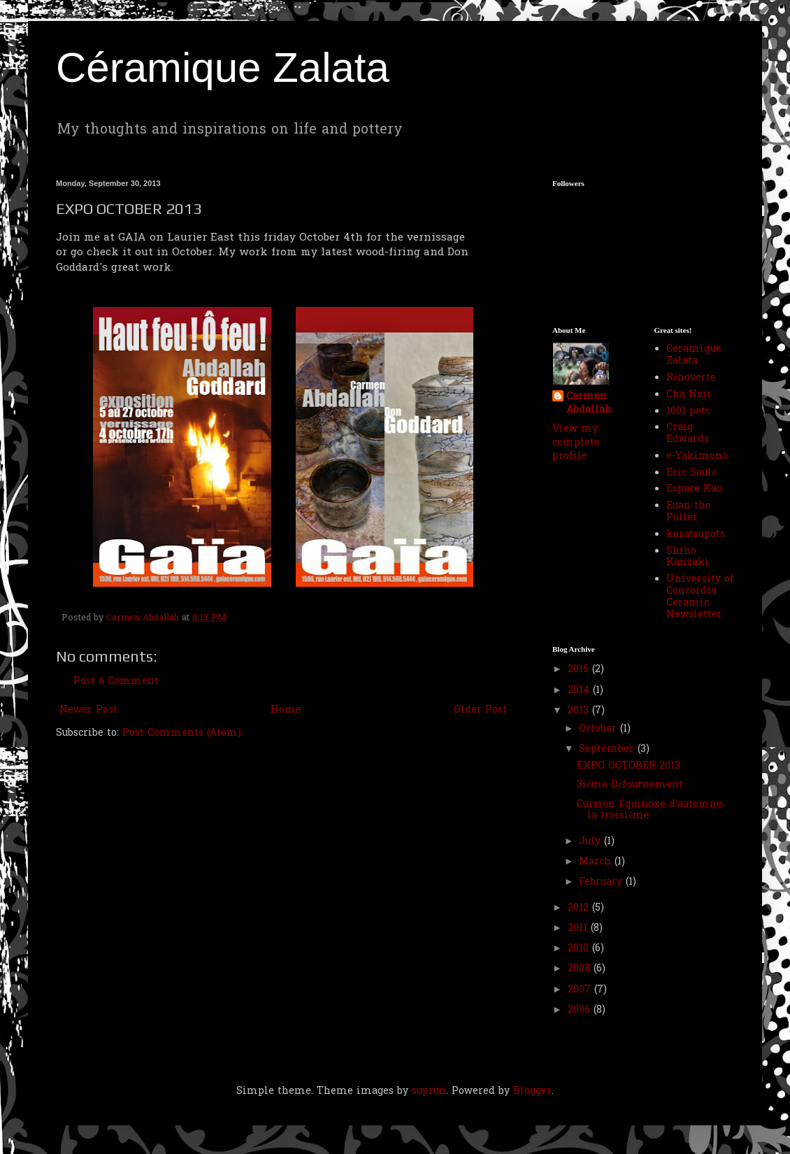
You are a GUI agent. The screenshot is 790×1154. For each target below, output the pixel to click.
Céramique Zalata (222, 67)
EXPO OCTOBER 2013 (628, 766)
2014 (580, 690)
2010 (580, 948)
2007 (581, 990)
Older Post (480, 710)
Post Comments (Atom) (181, 733)
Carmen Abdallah (589, 404)
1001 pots (688, 411)
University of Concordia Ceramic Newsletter (700, 597)
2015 (580, 669)
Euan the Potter (688, 512)
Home (286, 710)
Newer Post (88, 710)
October (599, 729)
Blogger (532, 1091)
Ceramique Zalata (693, 355)
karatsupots (695, 534)
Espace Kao (694, 489)
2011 (579, 928)
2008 (581, 969)
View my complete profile (576, 443)
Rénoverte (691, 378)
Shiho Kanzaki (687, 557)
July (591, 841)
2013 (580, 711)
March (597, 862)
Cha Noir (689, 394)
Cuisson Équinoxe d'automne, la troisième (650, 810)
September (608, 749)
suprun (429, 1091)
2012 (580, 908)
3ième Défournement (630, 785)
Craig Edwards (687, 433)
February (602, 882)
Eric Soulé (691, 473)
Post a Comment (116, 681)
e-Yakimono (697, 456)
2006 (581, 1010)
